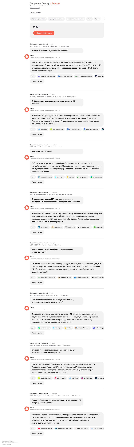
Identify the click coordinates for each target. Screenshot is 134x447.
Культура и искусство (56, 19)
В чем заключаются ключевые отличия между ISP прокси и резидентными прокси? (53, 351)
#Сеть (36, 147)
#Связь (60, 147)
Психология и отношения (75, 19)
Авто (89, 19)
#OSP (36, 245)
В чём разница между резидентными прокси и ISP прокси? (53, 102)
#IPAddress (53, 46)
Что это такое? (35, 8)
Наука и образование (38, 19)
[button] (43, 33)
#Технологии (49, 97)
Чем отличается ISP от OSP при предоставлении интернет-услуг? (53, 250)
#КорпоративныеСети (54, 396)
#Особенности (76, 396)
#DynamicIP (38, 46)
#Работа (56, 295)
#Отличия (57, 245)
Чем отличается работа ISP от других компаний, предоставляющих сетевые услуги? (53, 301)
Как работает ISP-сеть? (42, 151)
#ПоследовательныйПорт (64, 194)
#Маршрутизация (40, 396)
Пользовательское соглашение (10, 442)
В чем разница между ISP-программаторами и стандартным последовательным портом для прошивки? (56, 200)
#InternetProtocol (64, 46)
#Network (46, 46)
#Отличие (49, 295)
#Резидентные (71, 97)
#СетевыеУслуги (39, 295)
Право (97, 19)
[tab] (43, 19)
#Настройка (66, 396)
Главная (33, 12)
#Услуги (50, 245)
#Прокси (33, 97)
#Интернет (40, 97)
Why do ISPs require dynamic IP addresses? (50, 51)
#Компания (64, 295)
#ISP (31, 46)
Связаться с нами (6, 444)
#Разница (58, 97)
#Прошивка (51, 194)
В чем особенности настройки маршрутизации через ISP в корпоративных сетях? (56, 401)
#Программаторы (40, 194)
